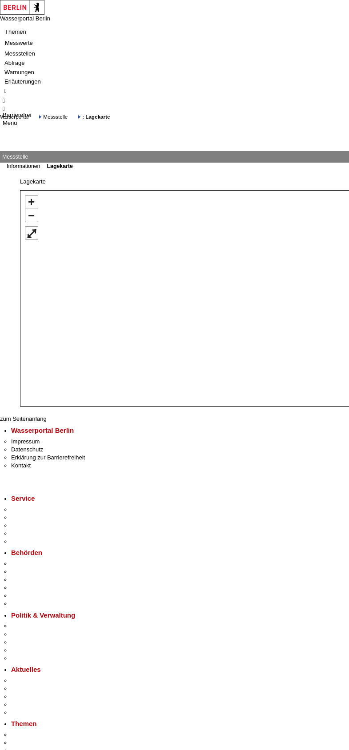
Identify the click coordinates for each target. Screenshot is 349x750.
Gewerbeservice (32, 541)
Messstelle (55, 117)
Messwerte (19, 43)
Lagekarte (59, 166)
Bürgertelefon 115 (34, 525)
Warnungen (19, 72)
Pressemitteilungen (35, 680)
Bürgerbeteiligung (33, 642)
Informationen (23, 166)
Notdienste (25, 533)
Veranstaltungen (32, 696)
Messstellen (19, 53)
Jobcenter (23, 595)
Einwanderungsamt (35, 603)
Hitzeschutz (26, 712)
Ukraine (21, 704)
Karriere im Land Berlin (40, 634)
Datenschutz (27, 449)
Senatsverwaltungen (37, 571)
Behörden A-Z (29, 563)
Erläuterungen (22, 81)
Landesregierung (33, 625)
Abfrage (14, 63)
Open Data (25, 650)
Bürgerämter (27, 587)
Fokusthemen (28, 734)
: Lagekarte (96, 117)
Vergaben (23, 658)
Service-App (27, 509)
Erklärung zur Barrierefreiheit (48, 457)
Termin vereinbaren (35, 517)
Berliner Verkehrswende (41, 742)
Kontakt (21, 465)
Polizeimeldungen (34, 688)
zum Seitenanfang (23, 418)
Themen (15, 31)
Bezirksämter (28, 579)
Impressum (25, 441)
